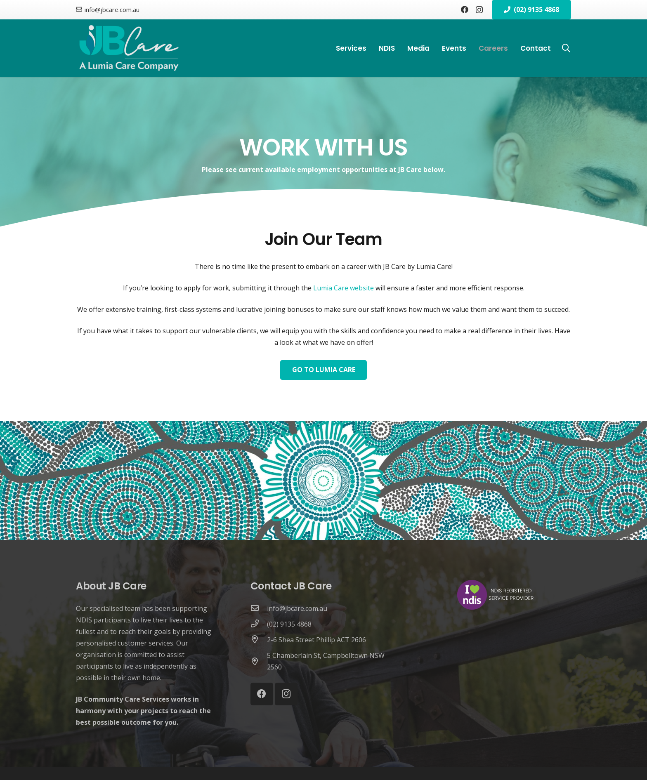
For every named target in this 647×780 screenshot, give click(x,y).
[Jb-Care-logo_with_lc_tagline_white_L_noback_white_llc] (129, 48)
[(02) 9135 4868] (258, 624)
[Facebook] (464, 9)
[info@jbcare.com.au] (258, 608)
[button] (566, 48)
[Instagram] (479, 10)
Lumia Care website (343, 287)
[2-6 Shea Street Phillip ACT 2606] (258, 640)
